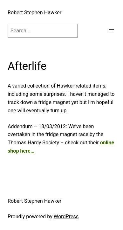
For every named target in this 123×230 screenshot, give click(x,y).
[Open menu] (111, 31)
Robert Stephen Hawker (34, 13)
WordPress (66, 217)
